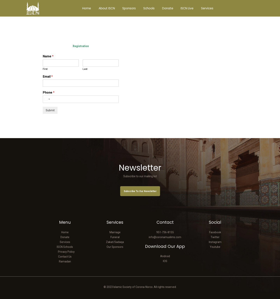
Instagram (215, 242)
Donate (64, 237)
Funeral (115, 237)
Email (48, 76)
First (45, 69)
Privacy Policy (66, 251)
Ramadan (65, 261)
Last (85, 69)
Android (165, 256)
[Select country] (47, 99)
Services (65, 242)
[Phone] (81, 99)
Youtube (215, 246)
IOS (165, 261)
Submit (50, 110)
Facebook (215, 232)
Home (65, 232)
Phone (48, 92)
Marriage (115, 232)
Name (48, 56)
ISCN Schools (65, 246)
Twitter (215, 237)
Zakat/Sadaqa (115, 242)
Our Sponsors (115, 246)
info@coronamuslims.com (165, 237)
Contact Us (65, 256)
